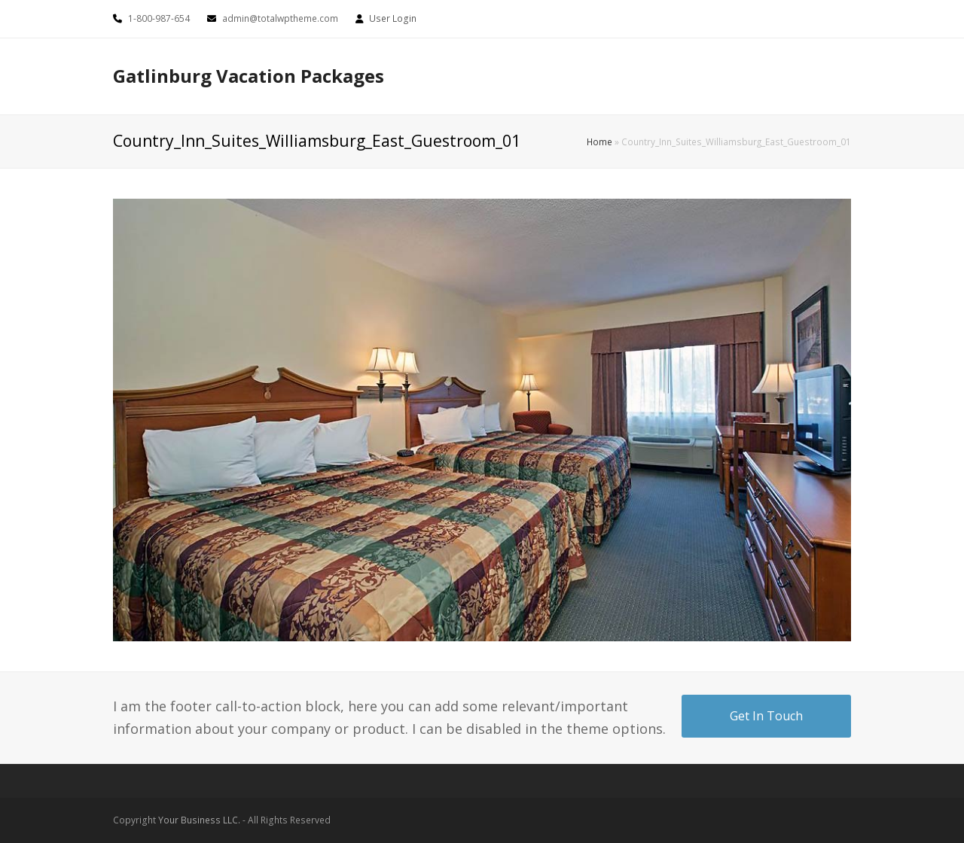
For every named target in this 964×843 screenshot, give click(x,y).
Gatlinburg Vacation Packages (248, 75)
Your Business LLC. (199, 820)
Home (599, 141)
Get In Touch (766, 716)
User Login (392, 18)
